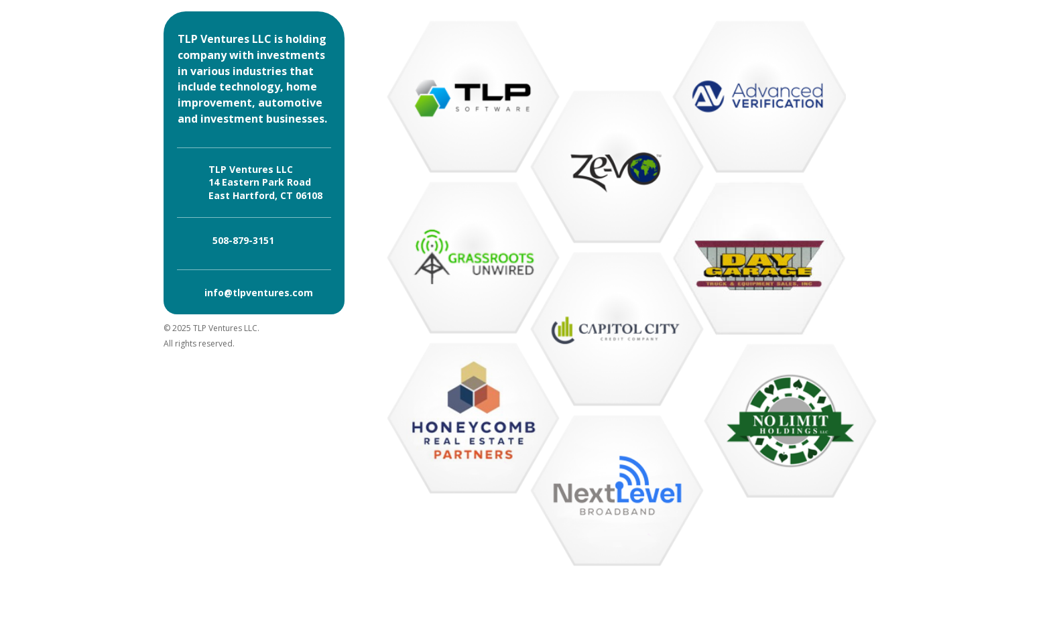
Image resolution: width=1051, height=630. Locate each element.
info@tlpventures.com (258, 292)
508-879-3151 (243, 240)
